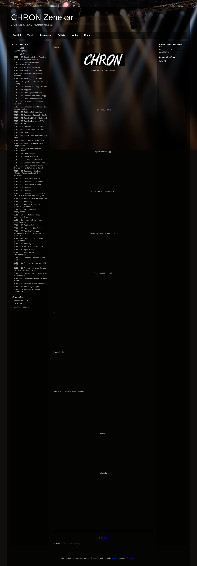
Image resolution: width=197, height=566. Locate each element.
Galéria (61, 35)
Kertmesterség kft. (21, 301)
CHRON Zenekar (42, 17)
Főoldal (17, 35)
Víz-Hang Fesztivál (21, 307)
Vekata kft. (18, 304)
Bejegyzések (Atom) (72, 544)
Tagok (30, 35)
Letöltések (45, 35)
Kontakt (88, 35)
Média (74, 35)
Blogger (132, 558)
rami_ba (115, 558)
